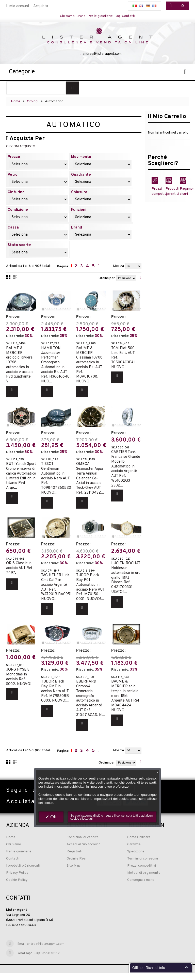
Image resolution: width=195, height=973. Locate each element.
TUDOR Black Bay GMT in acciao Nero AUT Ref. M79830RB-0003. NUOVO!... (55, 682)
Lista (15, 280)
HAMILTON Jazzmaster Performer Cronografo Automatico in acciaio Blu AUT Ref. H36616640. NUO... (56, 366)
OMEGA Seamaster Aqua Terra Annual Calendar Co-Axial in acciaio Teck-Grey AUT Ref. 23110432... (90, 476)
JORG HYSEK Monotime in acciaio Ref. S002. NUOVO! (18, 668)
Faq (120, 16)
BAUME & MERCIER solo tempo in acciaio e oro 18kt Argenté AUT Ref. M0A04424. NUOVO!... (125, 687)
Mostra (118, 269)
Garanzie (134, 834)
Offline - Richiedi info (148, 968)
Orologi (32, 104)
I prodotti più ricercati (23, 856)
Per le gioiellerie (100, 16)
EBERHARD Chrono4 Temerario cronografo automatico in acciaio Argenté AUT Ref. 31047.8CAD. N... (90, 690)
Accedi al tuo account (83, 834)
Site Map (73, 856)
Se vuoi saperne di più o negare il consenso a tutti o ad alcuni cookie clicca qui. (111, 817)
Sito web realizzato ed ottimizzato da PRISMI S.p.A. (40, 965)
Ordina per (107, 281)
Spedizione (135, 841)
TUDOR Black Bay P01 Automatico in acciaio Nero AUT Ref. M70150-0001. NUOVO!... (90, 581)
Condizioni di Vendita (83, 827)
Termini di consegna (142, 849)
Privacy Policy (17, 863)
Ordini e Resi (76, 849)
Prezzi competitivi (141, 856)
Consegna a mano (140, 870)
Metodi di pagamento (143, 863)
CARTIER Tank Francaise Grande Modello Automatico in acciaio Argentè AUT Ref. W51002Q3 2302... (125, 466)
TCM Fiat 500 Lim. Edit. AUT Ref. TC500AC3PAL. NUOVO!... (124, 358)
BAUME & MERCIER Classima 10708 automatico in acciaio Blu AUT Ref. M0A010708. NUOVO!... (89, 366)
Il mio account (17, 6)
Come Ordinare (139, 827)
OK (53, 816)
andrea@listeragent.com (102, 56)
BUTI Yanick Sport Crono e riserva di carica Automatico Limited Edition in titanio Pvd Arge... (21, 473)
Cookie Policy (16, 870)
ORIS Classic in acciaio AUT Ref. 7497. (20, 563)
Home (15, 104)
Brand (79, 16)
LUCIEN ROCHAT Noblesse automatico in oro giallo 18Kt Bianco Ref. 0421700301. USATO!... (125, 572)
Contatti (132, 16)
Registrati (74, 841)
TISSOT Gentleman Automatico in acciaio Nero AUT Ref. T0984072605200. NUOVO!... (57, 476)
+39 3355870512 (47, 944)
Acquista (40, 6)
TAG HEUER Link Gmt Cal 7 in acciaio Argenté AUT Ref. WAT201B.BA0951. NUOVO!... (57, 581)
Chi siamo (64, 16)
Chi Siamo (13, 834)
